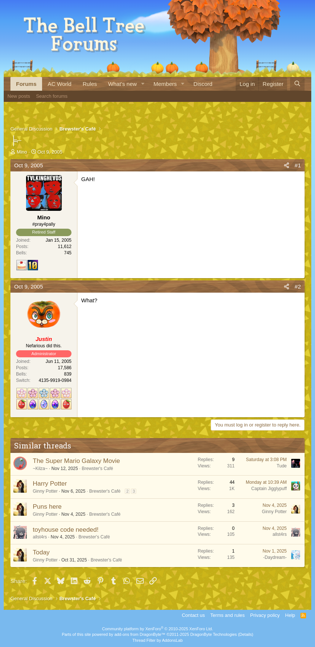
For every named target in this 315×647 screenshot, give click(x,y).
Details (245, 634)
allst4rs (40, 537)
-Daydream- (275, 557)
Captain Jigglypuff (269, 488)
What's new (122, 84)
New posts (18, 96)
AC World (59, 84)
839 (67, 374)
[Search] (297, 84)
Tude (282, 466)
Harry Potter (50, 483)
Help (290, 615)
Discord (203, 84)
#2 (298, 286)
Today (41, 552)
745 (67, 252)
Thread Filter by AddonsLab (157, 640)
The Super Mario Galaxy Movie (76, 460)
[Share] (286, 165)
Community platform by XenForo (157, 629)
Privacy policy (265, 615)
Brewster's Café (97, 468)
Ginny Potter (45, 491)
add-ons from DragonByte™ (139, 634)
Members (165, 84)
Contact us (193, 615)
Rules (90, 84)
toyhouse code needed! (66, 529)
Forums (26, 84)
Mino (22, 152)
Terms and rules (227, 615)
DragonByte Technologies (213, 634)
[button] (142, 84)
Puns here (47, 506)
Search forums (52, 96)
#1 (298, 165)
